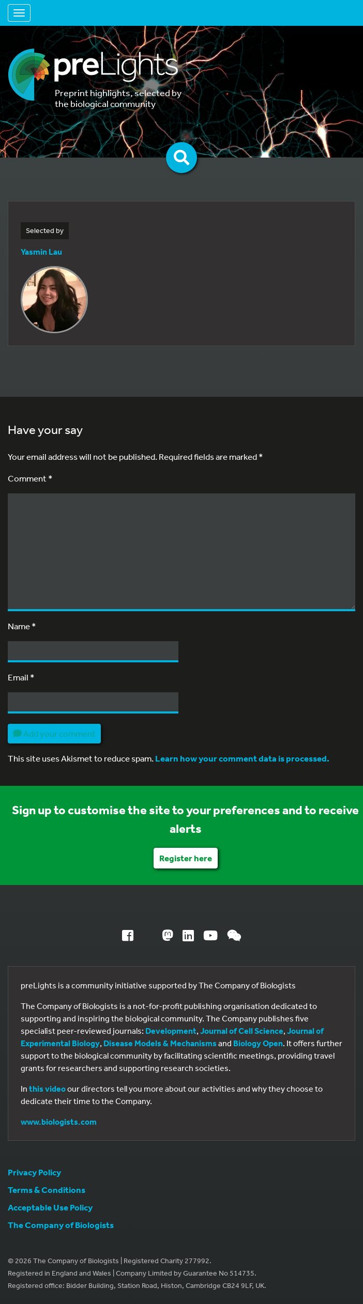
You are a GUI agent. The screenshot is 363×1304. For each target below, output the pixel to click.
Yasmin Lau (41, 251)
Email (21, 677)
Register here (185, 857)
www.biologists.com (59, 1121)
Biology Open (258, 1043)
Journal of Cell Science (241, 1031)
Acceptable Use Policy (50, 1207)
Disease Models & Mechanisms (160, 1043)
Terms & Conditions (46, 1189)
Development (170, 1031)
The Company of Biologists (61, 1224)
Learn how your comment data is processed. (242, 758)
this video (47, 1088)
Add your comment (54, 733)
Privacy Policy (34, 1172)
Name (22, 625)
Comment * (30, 478)
